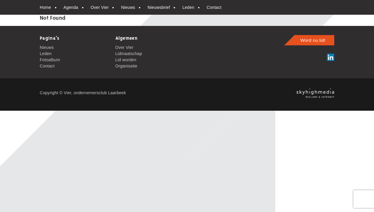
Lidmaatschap (128, 53)
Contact (214, 7)
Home (45, 7)
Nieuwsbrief (159, 7)
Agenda (71, 7)
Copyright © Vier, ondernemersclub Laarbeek (83, 92)
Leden (188, 7)
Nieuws (128, 7)
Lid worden (126, 59)
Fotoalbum (50, 59)
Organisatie (126, 66)
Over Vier (100, 7)
